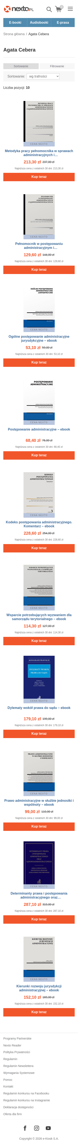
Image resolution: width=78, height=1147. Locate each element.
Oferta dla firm (12, 1114)
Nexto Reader (12, 1045)
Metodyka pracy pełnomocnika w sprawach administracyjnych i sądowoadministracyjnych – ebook (39, 155)
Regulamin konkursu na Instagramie (26, 1100)
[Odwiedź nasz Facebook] (25, 1128)
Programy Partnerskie (17, 1038)
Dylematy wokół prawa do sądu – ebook (38, 708)
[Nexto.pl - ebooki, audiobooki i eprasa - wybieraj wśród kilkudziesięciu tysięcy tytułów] (19, 9)
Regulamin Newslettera (18, 1066)
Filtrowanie (57, 66)
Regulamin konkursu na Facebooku (26, 1093)
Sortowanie (21, 66)
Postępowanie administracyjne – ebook (39, 429)
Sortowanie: (16, 76)
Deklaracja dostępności (18, 1107)
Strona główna (14, 34)
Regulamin (10, 1059)
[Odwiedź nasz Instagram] (36, 1128)
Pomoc (7, 1079)
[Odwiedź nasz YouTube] (48, 1128)
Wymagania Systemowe (19, 1073)
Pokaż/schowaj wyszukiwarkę (49, 9)
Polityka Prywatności (16, 1052)
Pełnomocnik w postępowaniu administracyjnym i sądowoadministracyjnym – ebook (39, 247)
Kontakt (8, 1086)
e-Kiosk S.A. (51, 1138)
